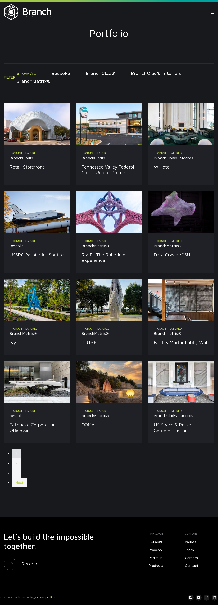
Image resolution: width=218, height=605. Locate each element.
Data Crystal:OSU (172, 254)
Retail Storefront (27, 167)
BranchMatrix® (33, 81)
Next (19, 482)
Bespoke (60, 73)
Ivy (13, 342)
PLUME (89, 342)
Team (189, 550)
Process (155, 550)
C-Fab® (155, 542)
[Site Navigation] (212, 12)
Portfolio (156, 558)
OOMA (88, 424)
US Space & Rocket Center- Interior (173, 427)
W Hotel (162, 167)
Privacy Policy (46, 597)
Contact (191, 565)
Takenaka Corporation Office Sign (33, 427)
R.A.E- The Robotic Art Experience (105, 257)
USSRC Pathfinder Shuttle (37, 254)
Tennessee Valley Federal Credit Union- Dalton (108, 169)
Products (156, 565)
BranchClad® (100, 73)
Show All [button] (26, 73)
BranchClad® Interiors (156, 73)
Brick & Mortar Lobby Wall (181, 342)
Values (190, 542)
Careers (191, 558)
